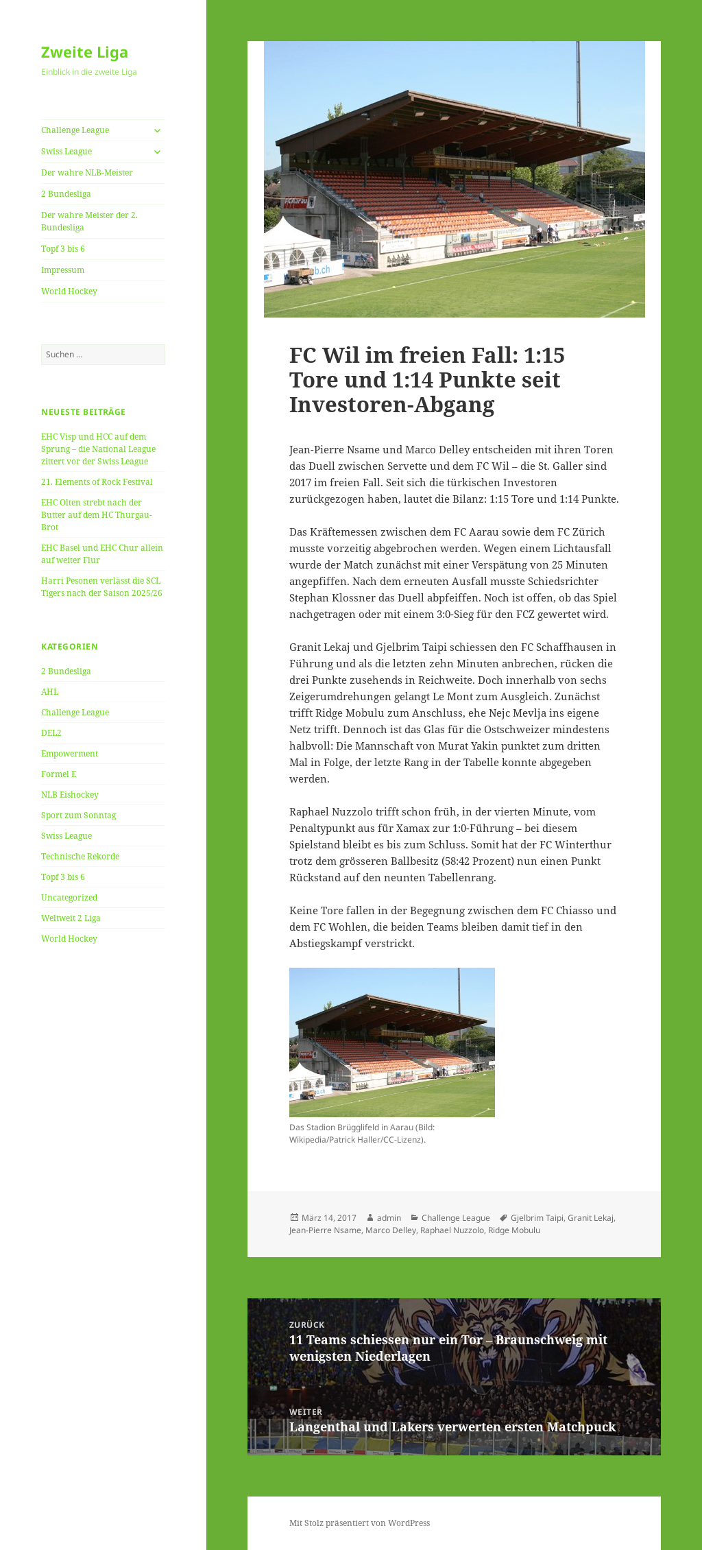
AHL (49, 692)
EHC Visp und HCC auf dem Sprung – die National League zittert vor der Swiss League (98, 449)
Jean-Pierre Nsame (325, 1230)
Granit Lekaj (591, 1218)
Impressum (62, 270)
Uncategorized (69, 897)
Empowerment (69, 753)
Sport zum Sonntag (78, 815)
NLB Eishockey (70, 794)
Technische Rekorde (80, 856)
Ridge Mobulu (514, 1230)
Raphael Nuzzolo (452, 1230)
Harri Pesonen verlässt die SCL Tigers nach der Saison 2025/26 (101, 587)
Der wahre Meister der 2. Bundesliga (89, 221)
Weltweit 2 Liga (71, 918)
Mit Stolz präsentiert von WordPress (359, 1523)
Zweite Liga (84, 51)
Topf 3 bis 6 (63, 248)
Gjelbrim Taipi (537, 1218)
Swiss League (66, 151)
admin (389, 1218)
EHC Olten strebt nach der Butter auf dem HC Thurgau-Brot (96, 515)
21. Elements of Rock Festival (97, 482)
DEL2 (51, 733)
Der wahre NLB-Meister (87, 172)
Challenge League (75, 130)
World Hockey (69, 291)
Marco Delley (390, 1230)
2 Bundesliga (66, 194)
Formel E (58, 774)
